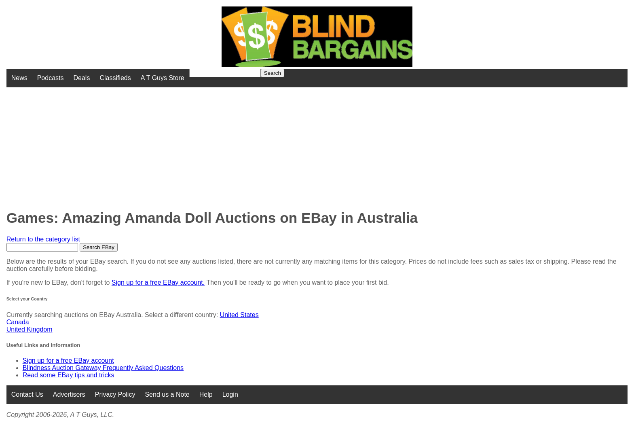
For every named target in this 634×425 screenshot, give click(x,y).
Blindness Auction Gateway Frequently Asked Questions (103, 367)
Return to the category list (43, 239)
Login (230, 394)
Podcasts (50, 77)
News (19, 77)
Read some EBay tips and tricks (68, 375)
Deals (82, 77)
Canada (17, 322)
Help (206, 394)
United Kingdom (29, 329)
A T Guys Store (162, 77)
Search (272, 73)
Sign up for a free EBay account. (158, 282)
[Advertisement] (254, 144)
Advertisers (69, 394)
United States (239, 314)
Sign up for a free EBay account (68, 360)
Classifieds (115, 77)
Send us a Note (167, 394)
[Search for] (225, 73)
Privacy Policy (115, 394)
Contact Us (27, 394)
